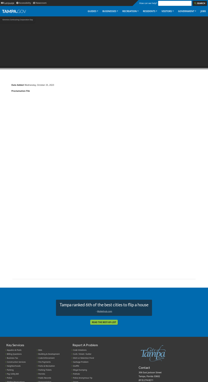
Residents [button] (149, 11)
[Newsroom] (40, 3)
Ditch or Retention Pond (83, 358)
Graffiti (76, 366)
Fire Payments (44, 362)
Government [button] (186, 11)
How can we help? (148, 3)
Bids (40, 350)
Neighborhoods (14, 366)
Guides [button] (92, 11)
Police (9, 378)
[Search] (200, 3)
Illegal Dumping (80, 370)
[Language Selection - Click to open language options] (7, 3)
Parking (10, 370)
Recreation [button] (129, 11)
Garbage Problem (80, 362)
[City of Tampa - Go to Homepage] (14, 11)
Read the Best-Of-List (104, 322)
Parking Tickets (44, 370)
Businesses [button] (109, 11)
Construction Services (16, 362)
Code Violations (80, 350)
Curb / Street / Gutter (82, 354)
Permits (41, 374)
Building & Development (49, 354)
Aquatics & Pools (14, 350)
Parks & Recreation (46, 366)
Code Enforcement (46, 358)
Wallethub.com (104, 311)
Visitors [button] (166, 11)
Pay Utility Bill (13, 374)
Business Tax (12, 358)
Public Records (44, 378)
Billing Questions (14, 354)
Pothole (76, 374)
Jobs (203, 11)
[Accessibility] (23, 3)
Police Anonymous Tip (82, 378)
